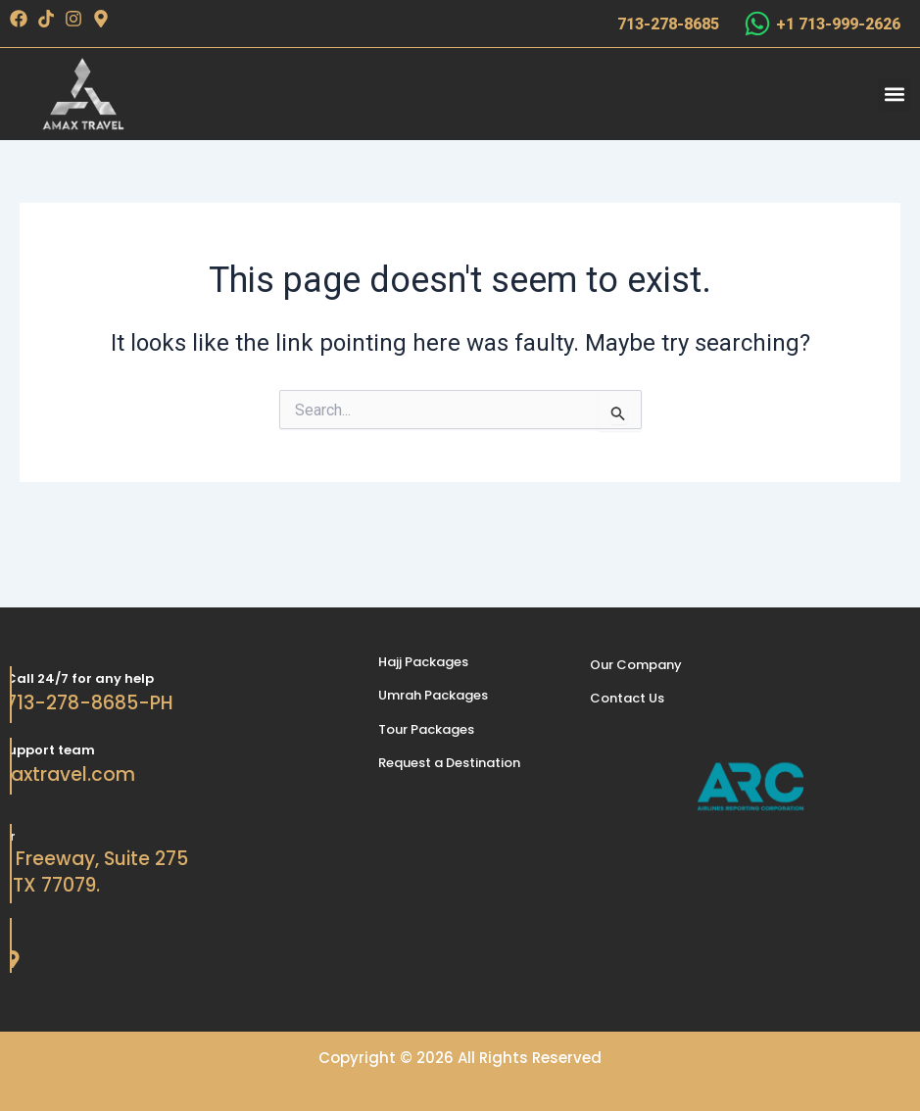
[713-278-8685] (593, 23)
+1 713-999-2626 (838, 24)
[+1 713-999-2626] (757, 23)
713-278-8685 (668, 24)
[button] (894, 94)
